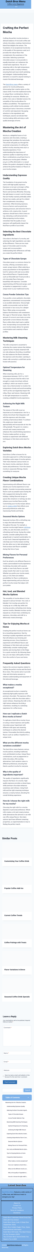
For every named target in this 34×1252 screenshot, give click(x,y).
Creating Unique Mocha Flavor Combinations (19, 1137)
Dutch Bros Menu (8, 1192)
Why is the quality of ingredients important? (20, 1172)
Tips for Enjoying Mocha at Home (16, 1153)
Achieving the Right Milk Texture (17, 1129)
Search (27, 1090)
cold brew (27, 527)
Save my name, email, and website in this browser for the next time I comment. (17, 1076)
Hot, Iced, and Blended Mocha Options (17, 1149)
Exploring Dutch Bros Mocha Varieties (17, 1133)
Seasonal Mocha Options (15, 1141)
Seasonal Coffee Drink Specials (17, 997)
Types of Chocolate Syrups (15, 1114)
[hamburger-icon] (16, 6)
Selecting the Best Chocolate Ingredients (18, 1110)
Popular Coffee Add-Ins (13, 888)
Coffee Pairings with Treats (15, 942)
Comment (8, 1027)
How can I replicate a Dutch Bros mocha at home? (20, 1165)
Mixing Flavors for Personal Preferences (19, 1145)
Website (6, 1070)
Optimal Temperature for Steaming (18, 1126)
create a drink (12, 506)
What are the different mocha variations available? (20, 1168)
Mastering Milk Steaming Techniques (17, 1122)
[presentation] (17, 850)
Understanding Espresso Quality (16, 1106)
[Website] (17, 1070)
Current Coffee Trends (13, 915)
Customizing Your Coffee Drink (16, 861)
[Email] (17, 1062)
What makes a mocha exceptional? (18, 1161)
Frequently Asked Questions (14, 1157)
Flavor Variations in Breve (14, 970)
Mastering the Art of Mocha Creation (15, 1102)
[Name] (17, 1053)
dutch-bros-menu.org (14, 1245)
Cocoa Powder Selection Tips (16, 1118)
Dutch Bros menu (12, 84)
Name (6, 1053)
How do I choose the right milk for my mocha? (20, 1176)
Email (6, 1062)
